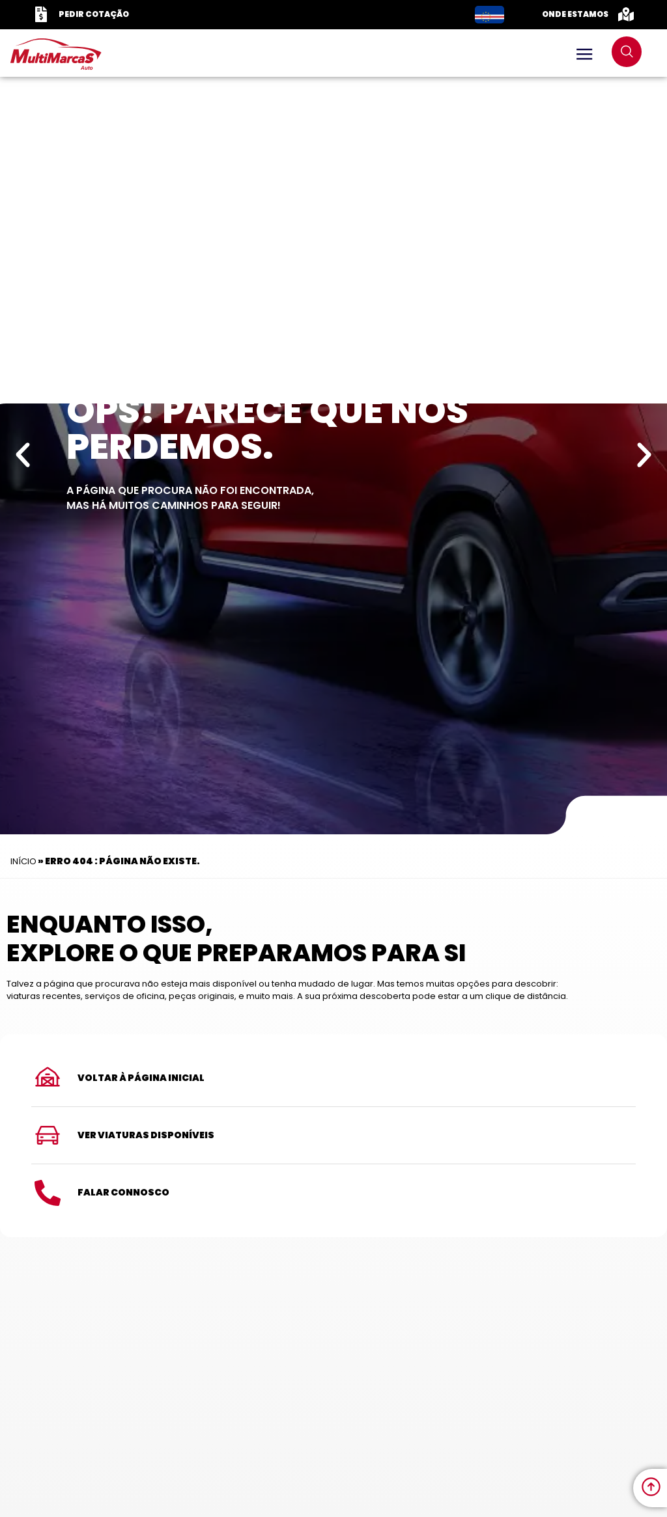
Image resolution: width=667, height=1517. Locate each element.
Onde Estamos (575, 14)
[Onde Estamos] (626, 14)
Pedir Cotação (94, 14)
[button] (23, 455)
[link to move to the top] (651, 1486)
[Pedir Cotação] (41, 14)
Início (23, 861)
